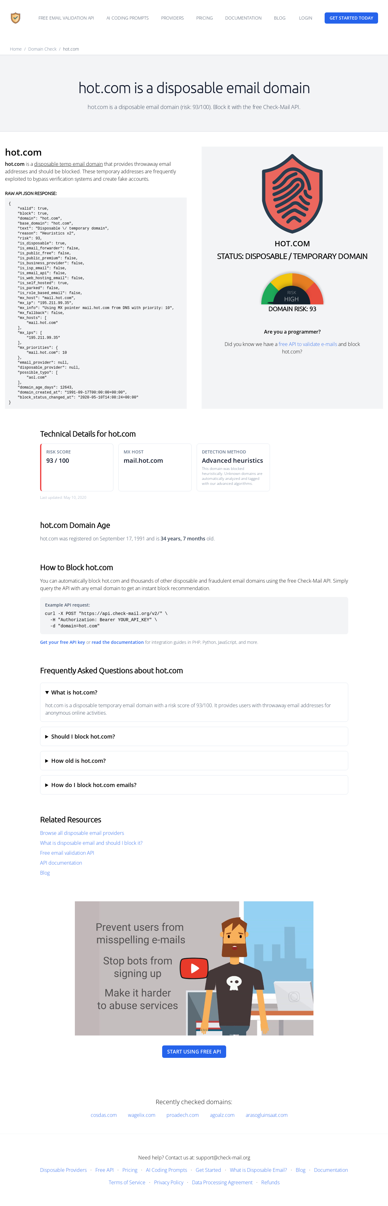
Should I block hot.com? (83, 736)
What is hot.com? (74, 692)
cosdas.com (104, 1115)
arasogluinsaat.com (267, 1115)
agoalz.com (222, 1115)
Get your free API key (62, 642)
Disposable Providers (63, 1170)
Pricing (204, 18)
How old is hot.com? (78, 760)
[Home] (15, 18)
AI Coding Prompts (128, 18)
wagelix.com (141, 1115)
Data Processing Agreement (222, 1182)
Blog (279, 18)
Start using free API (194, 1051)
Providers (172, 18)
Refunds (270, 1182)
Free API (104, 1170)
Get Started (208, 1170)
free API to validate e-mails (308, 344)
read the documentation (118, 642)
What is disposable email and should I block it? (91, 843)
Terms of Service (127, 1182)
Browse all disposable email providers (82, 833)
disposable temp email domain (68, 164)
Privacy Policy (168, 1182)
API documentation (61, 862)
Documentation (243, 18)
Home (16, 49)
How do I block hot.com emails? (93, 785)
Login (305, 18)
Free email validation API (66, 18)
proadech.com (183, 1115)
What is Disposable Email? (258, 1170)
